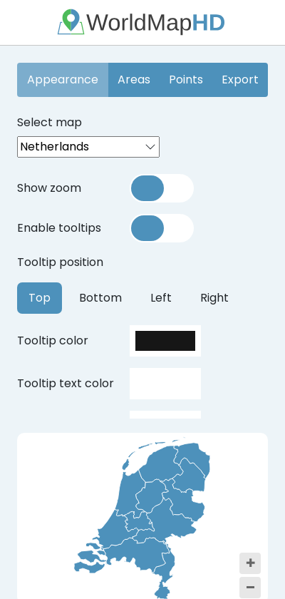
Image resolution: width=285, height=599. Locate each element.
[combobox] (88, 147)
